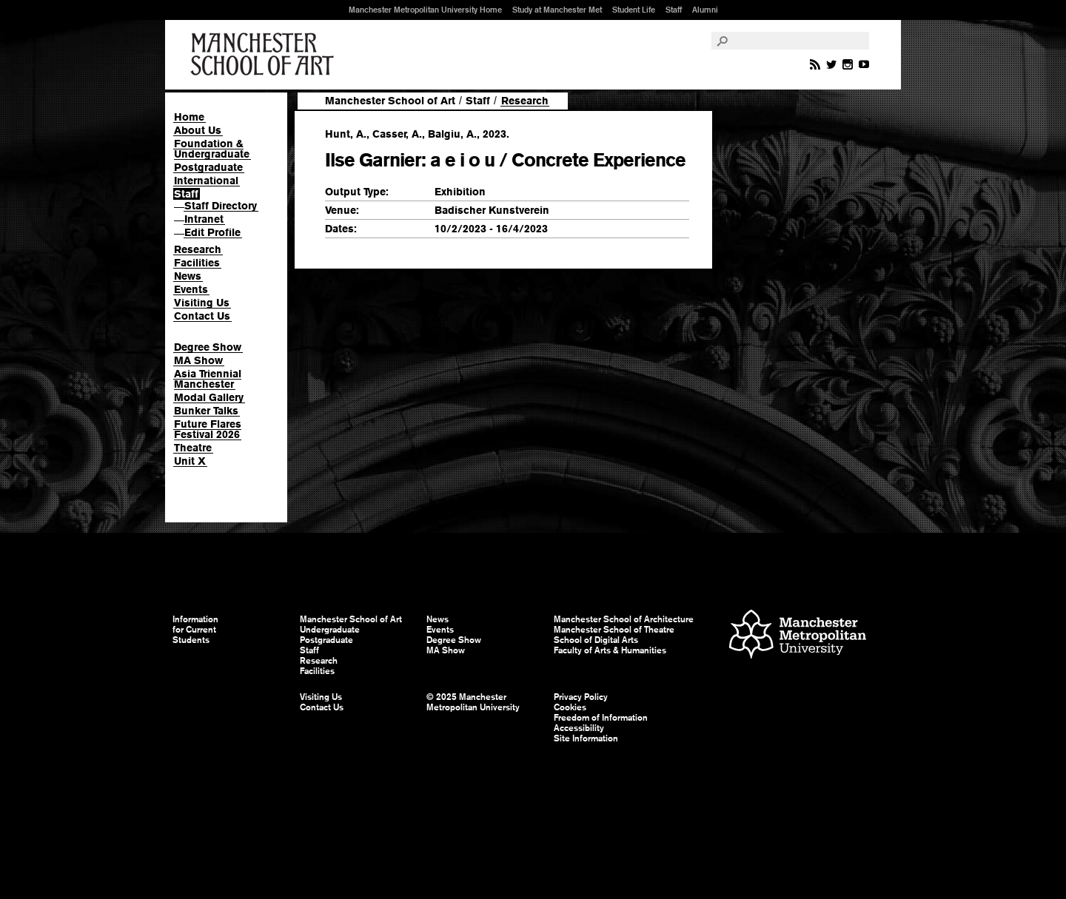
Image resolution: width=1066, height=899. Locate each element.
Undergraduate (330, 629)
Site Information (586, 738)
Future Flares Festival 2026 (207, 429)
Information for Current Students (195, 629)
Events (191, 289)
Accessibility (579, 728)
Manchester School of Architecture (624, 619)
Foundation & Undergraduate (211, 149)
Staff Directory (220, 206)
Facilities (197, 263)
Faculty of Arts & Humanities (610, 650)
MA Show (198, 360)
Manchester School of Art (265, 55)
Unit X (190, 461)
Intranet (204, 219)
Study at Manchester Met (557, 9)
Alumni (705, 9)
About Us (197, 130)
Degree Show (207, 347)
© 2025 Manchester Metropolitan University (473, 702)
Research (197, 249)
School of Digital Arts (596, 640)
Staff (674, 9)
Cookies (570, 707)
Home (189, 117)
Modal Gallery (209, 397)
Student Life (633, 9)
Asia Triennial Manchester (207, 379)
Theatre (193, 448)
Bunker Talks (206, 411)
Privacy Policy (581, 697)
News (187, 276)
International (206, 180)
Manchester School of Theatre (614, 629)
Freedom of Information (601, 718)
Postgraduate (208, 167)
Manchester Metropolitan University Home (425, 9)
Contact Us (202, 316)
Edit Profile (212, 232)
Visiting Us (201, 303)
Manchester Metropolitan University (797, 636)
